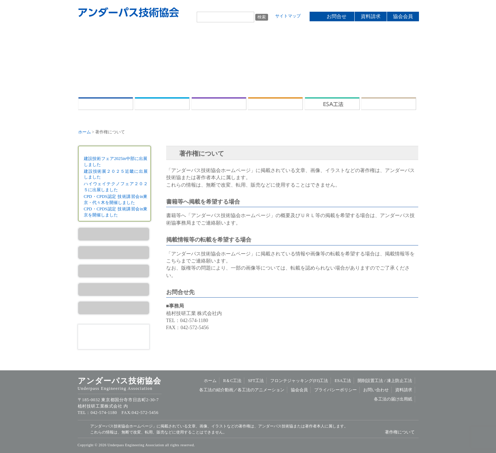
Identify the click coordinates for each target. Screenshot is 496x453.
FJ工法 (113, 271)
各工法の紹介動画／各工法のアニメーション (241, 389)
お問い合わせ (376, 389)
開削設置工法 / (388, 103)
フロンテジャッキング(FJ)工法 (275, 103)
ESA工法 (332, 103)
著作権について (400, 432)
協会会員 (403, 16)
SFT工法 (219, 103)
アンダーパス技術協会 (128, 12)
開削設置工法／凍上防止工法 (113, 308)
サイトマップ (288, 15)
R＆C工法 (162, 103)
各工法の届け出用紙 (393, 399)
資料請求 (371, 16)
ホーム (105, 103)
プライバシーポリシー (335, 389)
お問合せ (337, 16)
